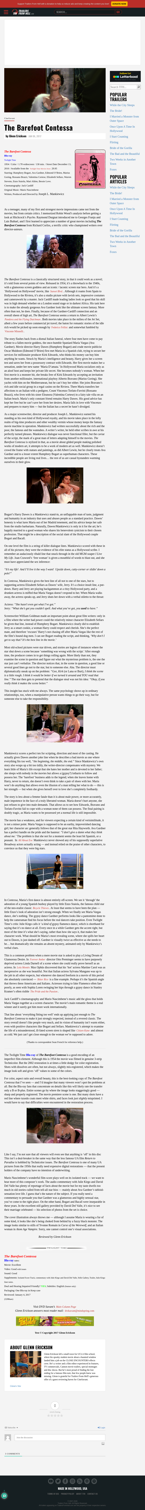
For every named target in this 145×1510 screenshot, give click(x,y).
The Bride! (116, 110)
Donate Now (119, 4)
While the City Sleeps (122, 105)
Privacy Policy (67, 1493)
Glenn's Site (15, 1386)
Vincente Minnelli (15, 331)
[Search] (139, 87)
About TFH (80, 1493)
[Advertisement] (72, 42)
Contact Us (92, 1493)
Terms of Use (53, 1493)
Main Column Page (66, 1306)
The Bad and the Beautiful (125, 153)
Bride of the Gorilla (121, 148)
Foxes (113, 169)
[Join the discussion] (59, 1437)
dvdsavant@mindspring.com (79, 1310)
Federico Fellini (60, 327)
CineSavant (9, 118)
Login (101, 1427)
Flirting (114, 142)
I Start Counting (119, 136)
